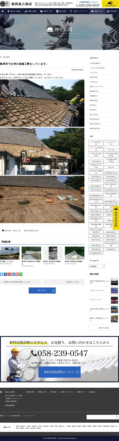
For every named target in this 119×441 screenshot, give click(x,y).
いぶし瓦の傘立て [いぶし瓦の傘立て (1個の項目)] (96, 143)
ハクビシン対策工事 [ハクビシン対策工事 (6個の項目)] (96, 149)
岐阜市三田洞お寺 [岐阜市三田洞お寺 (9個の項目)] (111, 185)
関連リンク (3, 416)
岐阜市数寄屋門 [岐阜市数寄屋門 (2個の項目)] (96, 196)
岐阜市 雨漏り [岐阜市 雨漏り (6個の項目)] (96, 211)
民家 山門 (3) (94, 114)
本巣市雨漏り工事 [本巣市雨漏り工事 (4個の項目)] (111, 225)
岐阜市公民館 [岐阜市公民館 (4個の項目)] (96, 190)
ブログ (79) (93, 72)
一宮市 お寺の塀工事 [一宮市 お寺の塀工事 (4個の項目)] (96, 154)
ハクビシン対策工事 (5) (97, 68)
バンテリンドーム (95, 299)
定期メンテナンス (80, 11)
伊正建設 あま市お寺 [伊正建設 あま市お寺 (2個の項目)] (96, 166)
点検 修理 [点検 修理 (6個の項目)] (96, 236)
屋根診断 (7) (94, 96)
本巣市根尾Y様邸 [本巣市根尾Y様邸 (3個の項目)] (96, 225)
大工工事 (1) (94, 82)
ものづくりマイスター (97, 290)
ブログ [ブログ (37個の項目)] (111, 150)
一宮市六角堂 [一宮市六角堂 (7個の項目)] (96, 161)
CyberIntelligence (70, 438)
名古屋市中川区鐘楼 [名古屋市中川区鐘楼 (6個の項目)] (96, 172)
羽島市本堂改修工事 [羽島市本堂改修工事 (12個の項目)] (111, 244)
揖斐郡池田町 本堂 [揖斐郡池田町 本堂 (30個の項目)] (96, 219)
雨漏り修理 (32, 11)
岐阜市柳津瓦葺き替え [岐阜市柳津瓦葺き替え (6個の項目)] (96, 200)
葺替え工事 (47, 11)
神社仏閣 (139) (94, 119)
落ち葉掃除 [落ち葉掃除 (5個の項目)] (111, 249)
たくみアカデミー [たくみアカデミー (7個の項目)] (111, 143)
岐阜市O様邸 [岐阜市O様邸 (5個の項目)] (111, 180)
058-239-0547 (63, 353)
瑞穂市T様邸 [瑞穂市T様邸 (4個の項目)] (111, 236)
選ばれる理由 (15, 11)
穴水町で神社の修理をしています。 (99, 310)
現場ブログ (98, 11)
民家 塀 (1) (93, 110)
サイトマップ (29, 416)
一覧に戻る (6, 57)
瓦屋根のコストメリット (13, 398)
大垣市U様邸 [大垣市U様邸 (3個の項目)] (111, 176)
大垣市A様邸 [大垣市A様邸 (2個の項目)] (96, 176)
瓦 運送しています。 (7, 261)
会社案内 (113, 11)
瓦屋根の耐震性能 (11, 401)
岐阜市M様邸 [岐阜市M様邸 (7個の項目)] (96, 180)
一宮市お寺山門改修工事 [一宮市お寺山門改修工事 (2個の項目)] (111, 154)
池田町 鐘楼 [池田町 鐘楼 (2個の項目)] (111, 232)
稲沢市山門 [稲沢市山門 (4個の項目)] (96, 240)
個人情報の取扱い (15, 416)
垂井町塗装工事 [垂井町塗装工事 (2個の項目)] (111, 173)
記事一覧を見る (104, 328)
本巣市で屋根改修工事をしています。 (99, 282)
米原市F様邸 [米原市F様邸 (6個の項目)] (111, 240)
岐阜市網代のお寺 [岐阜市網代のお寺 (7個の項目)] (96, 206)
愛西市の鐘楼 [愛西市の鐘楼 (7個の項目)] (96, 215)
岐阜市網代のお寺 (32, 231)
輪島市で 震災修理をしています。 (99, 319)
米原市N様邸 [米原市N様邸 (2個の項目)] (96, 245)
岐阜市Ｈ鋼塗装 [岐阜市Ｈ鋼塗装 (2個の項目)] (111, 211)
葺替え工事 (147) (95, 124)
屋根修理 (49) (94, 91)
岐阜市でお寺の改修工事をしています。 (18, 282)
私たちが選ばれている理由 (13, 395)
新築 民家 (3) (94, 100)
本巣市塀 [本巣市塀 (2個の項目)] (111, 220)
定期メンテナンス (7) (96, 86)
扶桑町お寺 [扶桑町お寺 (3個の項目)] (111, 215)
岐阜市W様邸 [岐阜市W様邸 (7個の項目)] (96, 186)
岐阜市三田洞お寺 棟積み (52, 261)
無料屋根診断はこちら (59, 371)
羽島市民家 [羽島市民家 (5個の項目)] (96, 249)
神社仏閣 (62, 11)
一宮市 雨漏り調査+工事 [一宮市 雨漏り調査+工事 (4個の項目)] (111, 160)
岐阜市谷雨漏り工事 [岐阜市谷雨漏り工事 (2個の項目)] (111, 206)
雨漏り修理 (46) (95, 128)
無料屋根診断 (110, 6)
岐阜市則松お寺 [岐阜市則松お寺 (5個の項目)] (111, 190)
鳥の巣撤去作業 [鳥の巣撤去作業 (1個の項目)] (96, 253)
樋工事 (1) (93, 105)
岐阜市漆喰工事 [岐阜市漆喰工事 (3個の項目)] (111, 201)
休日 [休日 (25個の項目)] (111, 167)
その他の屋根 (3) (95, 63)
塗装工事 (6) (94, 77)
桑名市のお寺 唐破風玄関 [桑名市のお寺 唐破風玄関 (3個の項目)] (96, 231)
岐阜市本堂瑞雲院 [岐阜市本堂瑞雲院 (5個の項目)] (111, 195)
